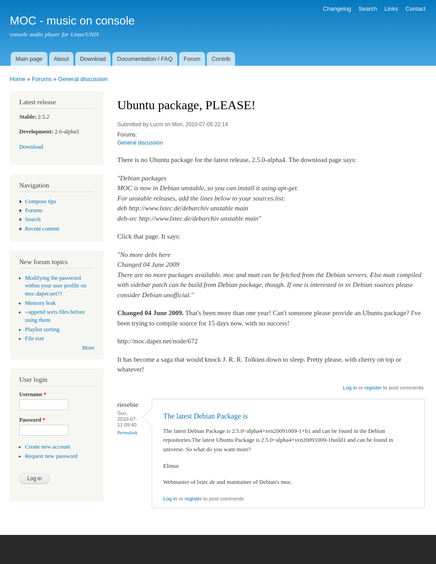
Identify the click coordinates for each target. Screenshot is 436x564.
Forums (41, 79)
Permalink (127, 432)
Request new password (51, 456)
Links (391, 8)
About (61, 59)
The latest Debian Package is (205, 416)
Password (32, 420)
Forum (192, 59)
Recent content (42, 229)
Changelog (337, 8)
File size (34, 338)
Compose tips (40, 201)
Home (18, 79)
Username (32, 394)
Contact (416, 8)
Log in (350, 387)
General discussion (83, 79)
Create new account (47, 447)
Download (93, 59)
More (88, 348)
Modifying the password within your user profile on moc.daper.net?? (55, 286)
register (372, 387)
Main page (29, 59)
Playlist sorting (42, 329)
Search (368, 8)
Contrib (221, 59)
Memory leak (40, 303)
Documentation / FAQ (144, 59)
